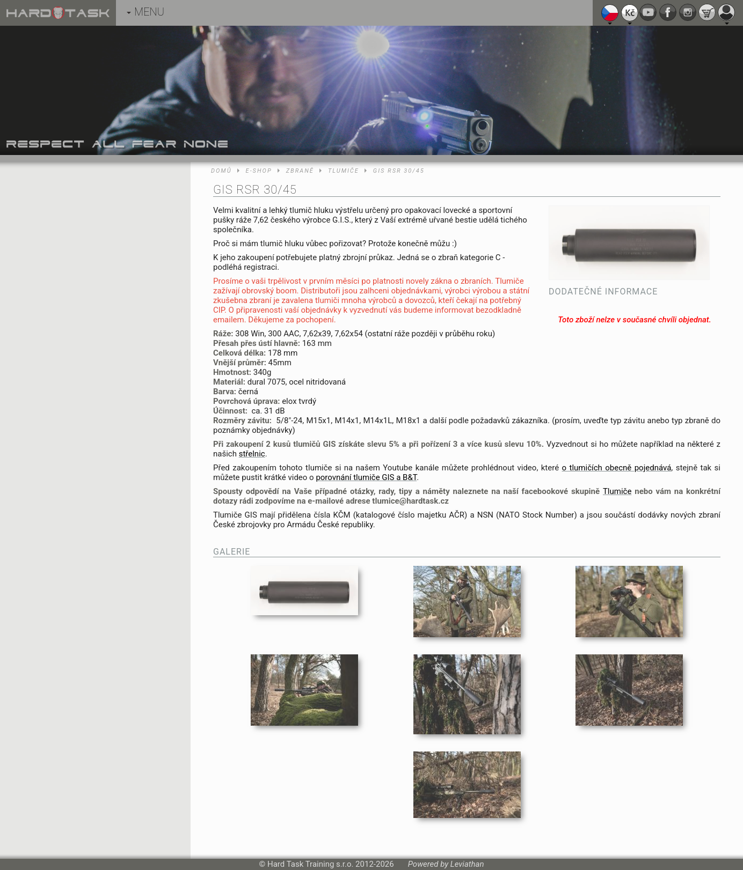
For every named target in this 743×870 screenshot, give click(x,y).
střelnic (252, 454)
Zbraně (300, 170)
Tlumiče (343, 170)
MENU (145, 11)
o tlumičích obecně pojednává (617, 468)
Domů (221, 170)
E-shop (259, 170)
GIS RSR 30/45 (399, 170)
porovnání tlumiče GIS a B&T (366, 477)
